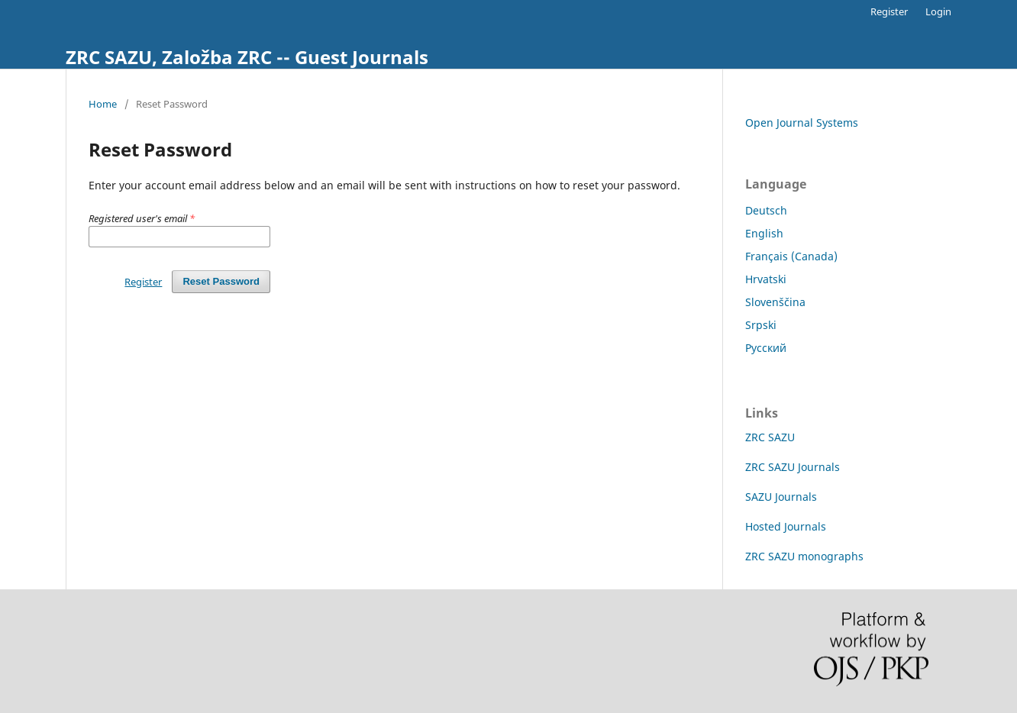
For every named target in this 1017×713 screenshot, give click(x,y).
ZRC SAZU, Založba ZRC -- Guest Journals (247, 56)
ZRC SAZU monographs (804, 556)
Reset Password (221, 281)
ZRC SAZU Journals (792, 467)
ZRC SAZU (770, 437)
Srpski (760, 325)
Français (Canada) (791, 256)
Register (889, 11)
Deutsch (766, 210)
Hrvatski (765, 279)
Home (103, 104)
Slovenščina (775, 302)
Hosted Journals (785, 526)
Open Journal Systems (801, 122)
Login (938, 11)
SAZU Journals (781, 496)
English (764, 233)
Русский (765, 347)
